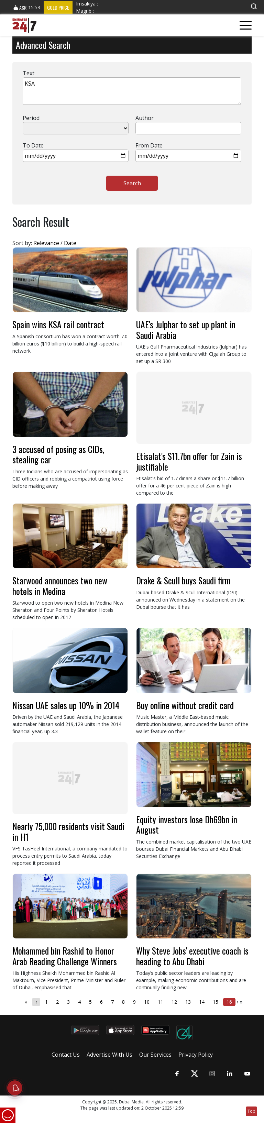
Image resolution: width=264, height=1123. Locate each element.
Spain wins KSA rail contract (58, 324)
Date (70, 243)
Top (251, 1111)
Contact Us (66, 1054)
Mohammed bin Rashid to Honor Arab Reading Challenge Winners (64, 955)
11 (160, 1002)
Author (144, 118)
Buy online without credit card (185, 705)
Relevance (46, 243)
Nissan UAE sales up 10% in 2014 (66, 705)
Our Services (155, 1054)
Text (28, 73)
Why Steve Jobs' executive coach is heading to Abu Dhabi (192, 955)
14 (202, 1002)
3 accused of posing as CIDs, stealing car (58, 454)
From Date (149, 145)
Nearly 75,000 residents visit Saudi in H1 (68, 831)
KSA (132, 91)
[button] (254, 6)
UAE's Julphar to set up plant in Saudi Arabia (185, 329)
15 (215, 1002)
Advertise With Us (109, 1054)
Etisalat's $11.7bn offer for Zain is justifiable (189, 461)
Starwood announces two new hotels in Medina (59, 585)
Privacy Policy (195, 1054)
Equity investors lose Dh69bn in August (186, 824)
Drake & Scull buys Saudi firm (183, 580)
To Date (33, 145)
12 (174, 1002)
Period (31, 118)
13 (188, 1002)
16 (229, 1002)
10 (147, 1002)
